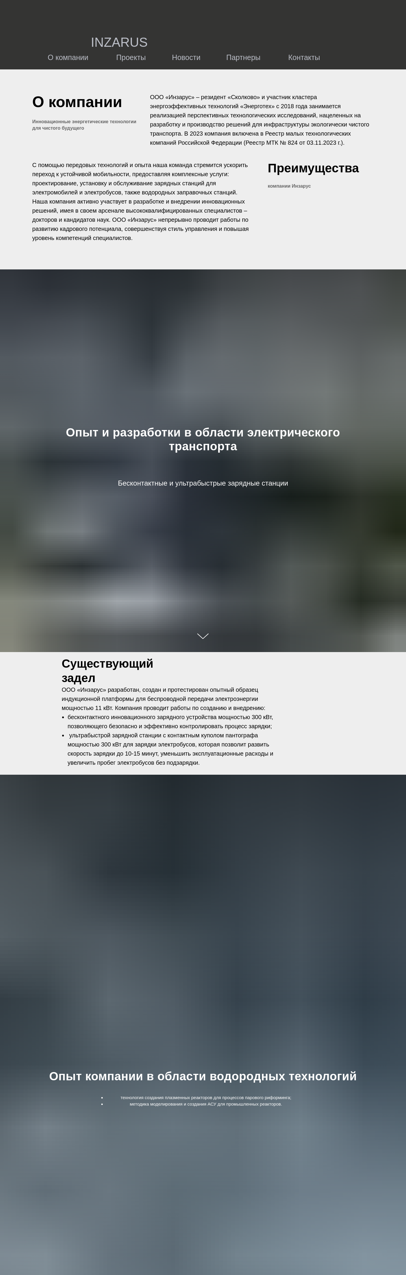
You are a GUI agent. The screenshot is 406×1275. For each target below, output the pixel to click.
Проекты (131, 57)
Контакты (304, 57)
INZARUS (119, 42)
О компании (68, 57)
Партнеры (243, 57)
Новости (186, 57)
